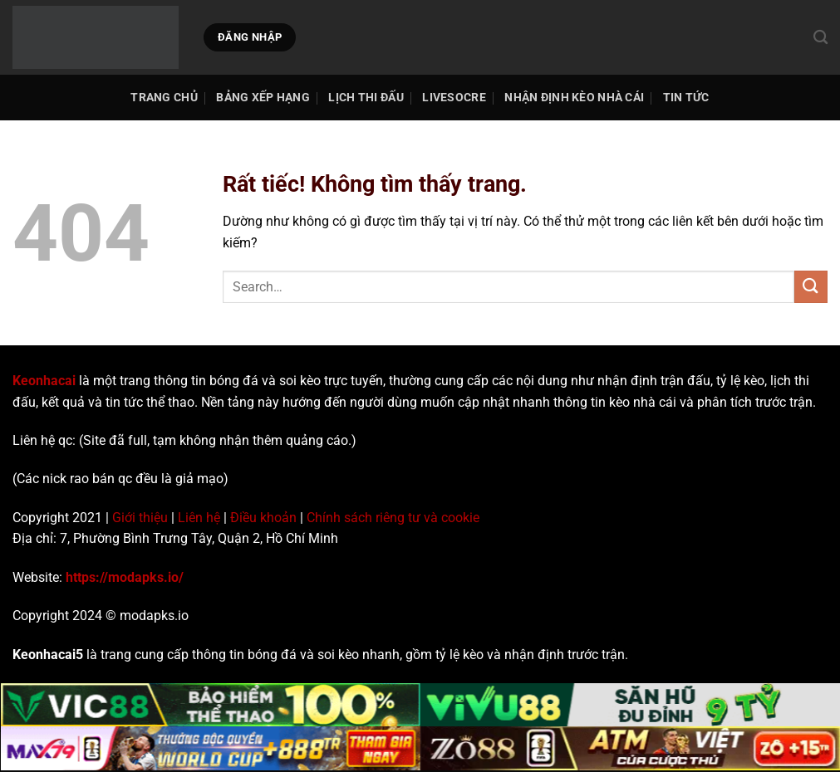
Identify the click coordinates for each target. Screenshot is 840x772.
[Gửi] (811, 287)
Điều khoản (263, 517)
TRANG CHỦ (164, 97)
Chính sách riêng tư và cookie (393, 517)
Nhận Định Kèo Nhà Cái (574, 97)
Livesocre (454, 97)
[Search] (820, 38)
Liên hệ (199, 517)
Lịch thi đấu (365, 97)
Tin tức (686, 97)
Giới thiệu (140, 517)
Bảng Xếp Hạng (263, 97)
